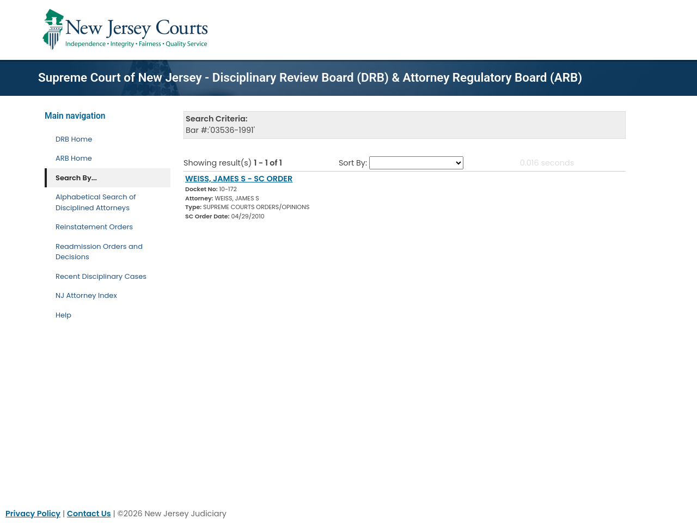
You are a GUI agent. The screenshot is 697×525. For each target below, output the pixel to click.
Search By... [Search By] (76, 178)
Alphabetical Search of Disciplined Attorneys (96, 202)
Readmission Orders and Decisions (99, 251)
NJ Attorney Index (86, 295)
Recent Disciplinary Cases (101, 276)
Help (63, 315)
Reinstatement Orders (94, 227)
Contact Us (89, 513)
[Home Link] (127, 30)
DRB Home (74, 139)
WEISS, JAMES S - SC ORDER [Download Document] (238, 178)
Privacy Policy (32, 513)
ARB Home (74, 158)
